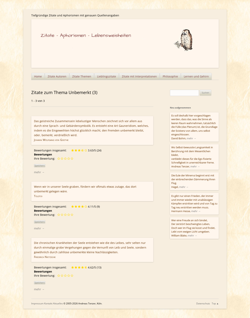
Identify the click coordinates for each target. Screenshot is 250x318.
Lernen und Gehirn (196, 76)
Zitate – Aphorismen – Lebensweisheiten (86, 35)
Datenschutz (203, 303)
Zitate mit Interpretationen (139, 76)
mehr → (39, 172)
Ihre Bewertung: (45, 158)
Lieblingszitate (106, 76)
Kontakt (48, 303)
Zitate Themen (81, 76)
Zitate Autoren (57, 76)
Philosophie (170, 76)
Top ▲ (215, 303)
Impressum (37, 303)
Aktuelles (58, 303)
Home (38, 76)
